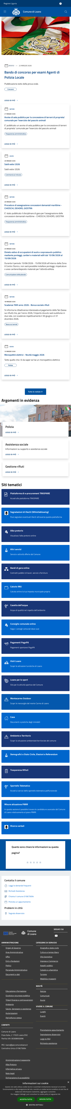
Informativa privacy (14, 1068)
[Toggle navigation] (4, 11)
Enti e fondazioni (13, 961)
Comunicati (45, 995)
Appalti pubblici (46, 965)
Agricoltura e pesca (14, 1017)
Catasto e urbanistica (49, 969)
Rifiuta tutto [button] (45, 1099)
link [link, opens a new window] (59, 1094)
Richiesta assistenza (48, 1043)
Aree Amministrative (14, 952)
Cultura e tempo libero (49, 952)
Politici (8, 965)
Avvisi (11, 65)
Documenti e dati (13, 974)
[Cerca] (65, 11)
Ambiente (10, 1004)
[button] (35, 1105)
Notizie (9, 109)
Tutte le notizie (35, 391)
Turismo (43, 974)
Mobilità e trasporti (48, 978)
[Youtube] (56, 936)
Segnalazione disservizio (50, 1034)
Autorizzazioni (12, 1013)
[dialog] (35, 1094)
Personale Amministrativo (16, 969)
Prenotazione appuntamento (52, 1030)
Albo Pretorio (11, 1064)
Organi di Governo (13, 947)
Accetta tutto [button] (26, 1099)
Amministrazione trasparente (18, 1060)
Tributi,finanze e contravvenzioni (19, 1000)
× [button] (68, 1082)
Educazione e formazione (16, 991)
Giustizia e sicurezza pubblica (18, 995)
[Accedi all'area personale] (60, 3)
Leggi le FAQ (45, 1038)
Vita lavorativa (46, 956)
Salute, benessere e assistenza (18, 1008)
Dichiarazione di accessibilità (17, 1077)
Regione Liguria (10, 3)
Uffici (8, 956)
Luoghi (43, 1011)
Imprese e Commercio (49, 961)
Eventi (43, 1016)
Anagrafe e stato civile (49, 947)
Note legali (10, 1073)
